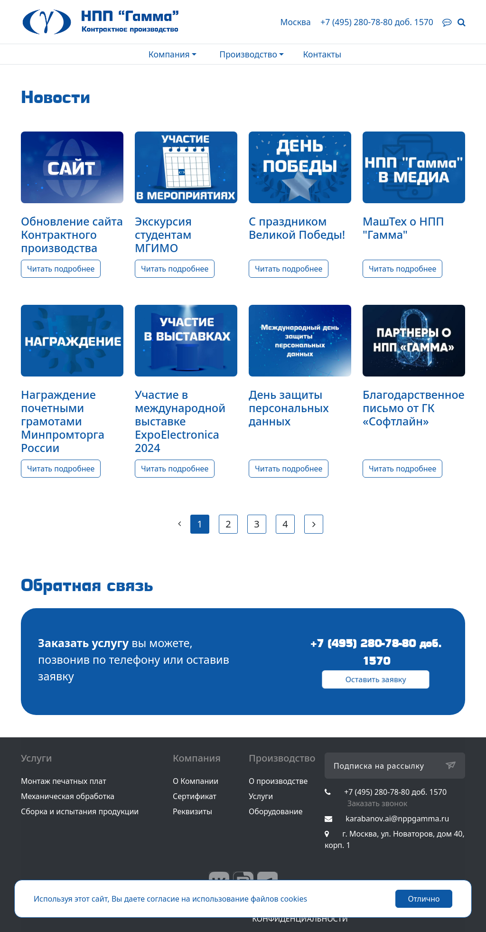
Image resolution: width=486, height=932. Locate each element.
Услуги (261, 796)
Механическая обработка (67, 796)
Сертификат (194, 796)
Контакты (322, 54)
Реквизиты (192, 811)
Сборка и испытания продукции (80, 811)
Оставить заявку (376, 679)
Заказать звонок (377, 803)
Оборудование (276, 811)
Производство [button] (248, 54)
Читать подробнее (60, 269)
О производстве (278, 781)
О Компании (195, 781)
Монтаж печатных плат (63, 781)
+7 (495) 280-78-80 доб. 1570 (376, 22)
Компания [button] (169, 54)
